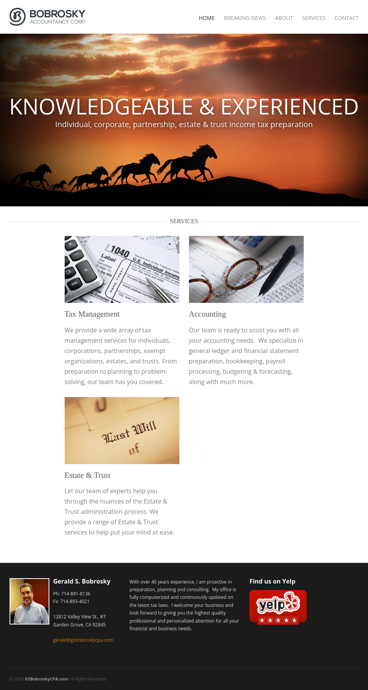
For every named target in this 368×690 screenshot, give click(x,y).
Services (314, 18)
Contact (347, 17)
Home (207, 17)
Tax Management (92, 313)
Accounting (207, 313)
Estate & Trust (88, 475)
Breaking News (245, 17)
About (284, 17)
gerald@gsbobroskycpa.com (83, 640)
